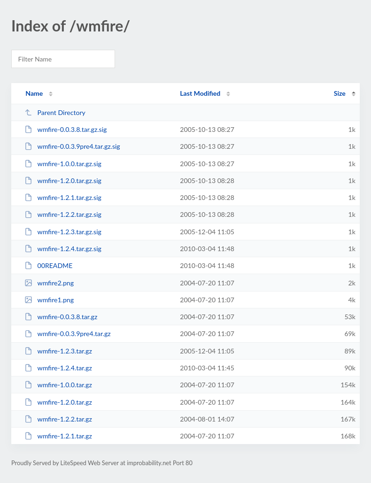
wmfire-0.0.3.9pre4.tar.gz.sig (72, 146)
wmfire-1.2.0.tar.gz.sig (62, 180)
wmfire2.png (49, 283)
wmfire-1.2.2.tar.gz (58, 419)
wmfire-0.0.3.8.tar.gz (60, 317)
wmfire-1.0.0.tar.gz (58, 385)
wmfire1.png (49, 300)
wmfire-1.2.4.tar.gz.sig (62, 249)
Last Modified (200, 93)
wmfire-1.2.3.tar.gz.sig (62, 232)
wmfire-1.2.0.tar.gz (58, 402)
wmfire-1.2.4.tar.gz (58, 368)
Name (34, 93)
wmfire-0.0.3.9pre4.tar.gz (67, 333)
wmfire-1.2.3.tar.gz (58, 351)
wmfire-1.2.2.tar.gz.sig (62, 214)
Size (340, 93)
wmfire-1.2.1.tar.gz (58, 436)
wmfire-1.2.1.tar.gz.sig (62, 197)
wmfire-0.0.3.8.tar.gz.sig (65, 129)
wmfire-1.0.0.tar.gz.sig (62, 164)
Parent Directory (54, 112)
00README (48, 265)
